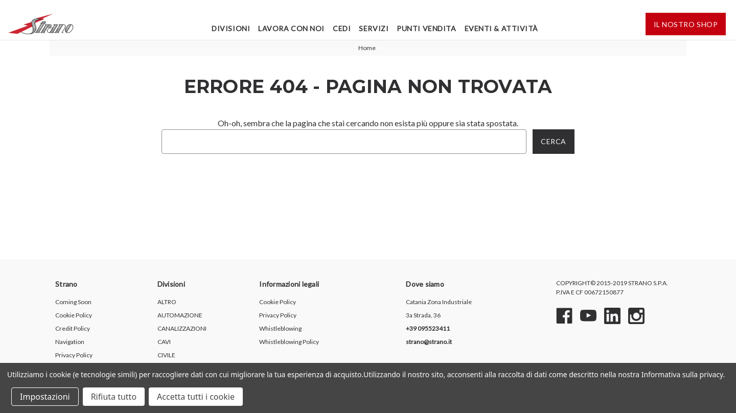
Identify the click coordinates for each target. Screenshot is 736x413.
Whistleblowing (280, 328)
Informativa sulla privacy (682, 374)
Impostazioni (45, 396)
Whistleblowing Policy (289, 342)
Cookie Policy (73, 315)
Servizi (373, 28)
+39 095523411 (428, 328)
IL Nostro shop (686, 24)
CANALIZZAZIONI (181, 328)
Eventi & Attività (502, 28)
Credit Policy (72, 328)
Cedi (342, 28)
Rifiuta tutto (113, 396)
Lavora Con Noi (291, 28)
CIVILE (166, 355)
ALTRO (166, 302)
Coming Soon (73, 302)
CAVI (164, 342)
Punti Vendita (426, 28)
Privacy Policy (74, 355)
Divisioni (231, 28)
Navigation (69, 342)
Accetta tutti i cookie (196, 396)
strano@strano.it (429, 342)
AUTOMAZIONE (179, 315)
